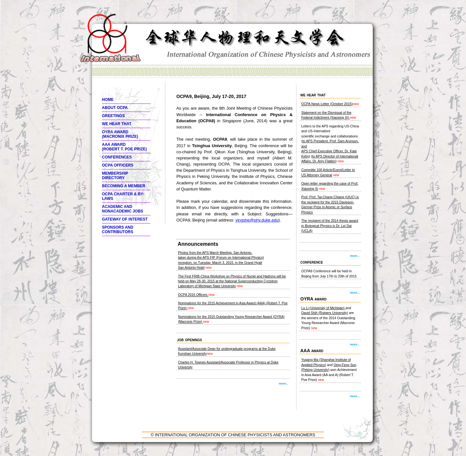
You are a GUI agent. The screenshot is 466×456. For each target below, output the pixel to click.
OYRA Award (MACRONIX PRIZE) (120, 134)
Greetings (113, 116)
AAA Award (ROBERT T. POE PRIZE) (124, 146)
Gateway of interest (125, 219)
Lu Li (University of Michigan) (323, 308)
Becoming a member (123, 186)
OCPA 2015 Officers (193, 295)
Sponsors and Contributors (117, 229)
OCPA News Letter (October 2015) (327, 104)
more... (283, 383)
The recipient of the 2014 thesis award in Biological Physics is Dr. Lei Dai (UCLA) (329, 226)
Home (108, 99)
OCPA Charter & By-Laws (123, 196)
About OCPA (115, 107)
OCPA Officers (117, 165)
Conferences (117, 157)
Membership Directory (115, 175)
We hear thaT (116, 124)
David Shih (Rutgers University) (324, 313)
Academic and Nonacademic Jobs (122, 208)
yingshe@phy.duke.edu (257, 220)
